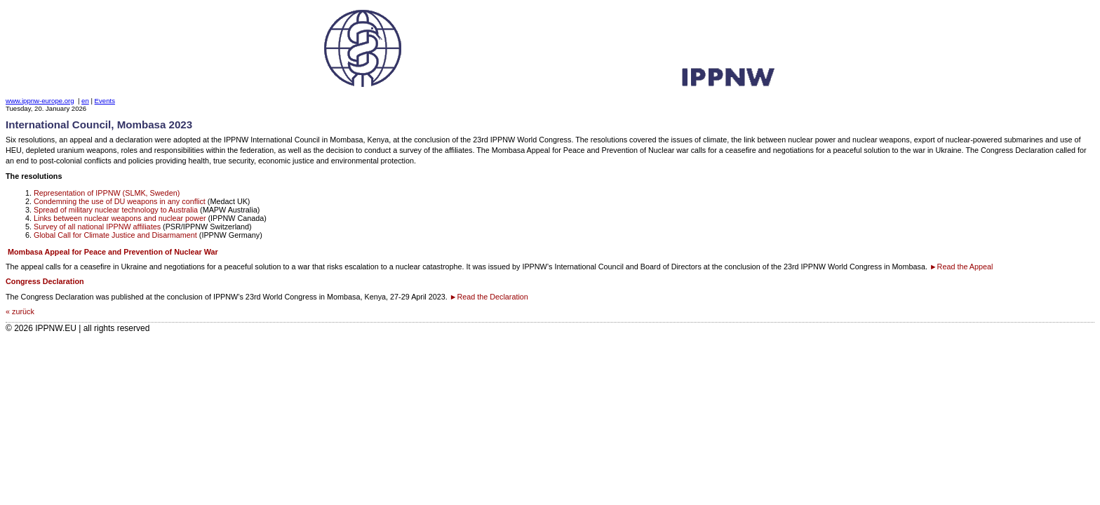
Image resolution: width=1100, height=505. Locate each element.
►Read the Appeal (961, 266)
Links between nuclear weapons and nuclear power (120, 218)
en (85, 101)
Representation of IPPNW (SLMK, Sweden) (107, 193)
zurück (23, 311)
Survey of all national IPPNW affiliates (97, 226)
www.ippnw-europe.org (40, 101)
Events (105, 101)
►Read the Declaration (489, 296)
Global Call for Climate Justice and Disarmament (115, 235)
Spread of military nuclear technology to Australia (116, 210)
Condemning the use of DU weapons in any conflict (120, 201)
